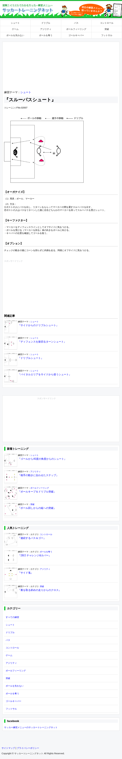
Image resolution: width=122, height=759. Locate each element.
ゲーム (15, 29)
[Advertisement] (61, 65)
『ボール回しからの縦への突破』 (37, 508)
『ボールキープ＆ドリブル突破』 (37, 491)
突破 (107, 29)
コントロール (106, 23)
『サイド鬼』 (25, 572)
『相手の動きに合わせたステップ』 (38, 475)
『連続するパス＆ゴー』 (32, 538)
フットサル (106, 35)
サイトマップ (8, 748)
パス (76, 23)
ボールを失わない (15, 35)
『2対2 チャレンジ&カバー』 (34, 555)
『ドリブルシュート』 (30, 358)
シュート (15, 23)
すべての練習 (12, 617)
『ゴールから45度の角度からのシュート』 (42, 458)
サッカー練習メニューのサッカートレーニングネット (31, 727)
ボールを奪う (45, 35)
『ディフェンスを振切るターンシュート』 (42, 341)
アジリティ (45, 29)
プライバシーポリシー (28, 748)
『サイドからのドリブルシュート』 (38, 325)
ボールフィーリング (76, 29)
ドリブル (45, 23)
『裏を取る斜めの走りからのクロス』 (39, 590)
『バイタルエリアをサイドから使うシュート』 (44, 374)
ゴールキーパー (76, 35)
